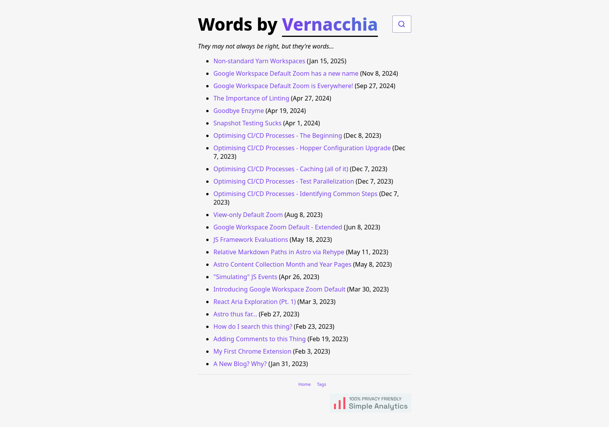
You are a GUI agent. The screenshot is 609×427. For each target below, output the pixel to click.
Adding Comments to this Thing (259, 339)
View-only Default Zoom (248, 214)
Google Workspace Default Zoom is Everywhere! (283, 86)
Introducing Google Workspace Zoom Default (279, 289)
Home (304, 384)
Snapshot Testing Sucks (247, 123)
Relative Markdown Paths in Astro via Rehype (278, 252)
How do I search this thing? (252, 326)
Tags (321, 384)
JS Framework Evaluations (250, 239)
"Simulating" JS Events (245, 277)
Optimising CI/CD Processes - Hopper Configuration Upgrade (302, 148)
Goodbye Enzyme (238, 110)
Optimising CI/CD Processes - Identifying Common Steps (295, 193)
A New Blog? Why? (239, 363)
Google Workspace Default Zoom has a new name (285, 73)
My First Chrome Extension (252, 351)
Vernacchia (330, 24)
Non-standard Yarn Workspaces (259, 61)
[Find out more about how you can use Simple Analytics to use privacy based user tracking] (370, 404)
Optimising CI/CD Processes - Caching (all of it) (280, 169)
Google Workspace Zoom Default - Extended (277, 227)
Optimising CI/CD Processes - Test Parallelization (283, 181)
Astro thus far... (235, 314)
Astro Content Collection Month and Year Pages (282, 264)
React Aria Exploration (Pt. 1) (254, 301)
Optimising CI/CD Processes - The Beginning (277, 135)
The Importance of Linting (251, 98)
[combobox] (401, 24)
